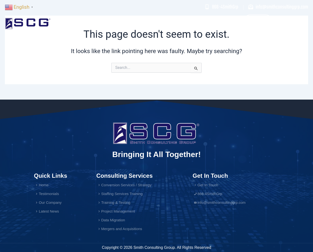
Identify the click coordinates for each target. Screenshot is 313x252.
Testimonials (197, 23)
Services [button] (168, 23)
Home (146, 23)
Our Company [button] (229, 23)
